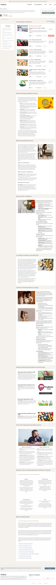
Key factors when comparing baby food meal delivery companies (7, 46)
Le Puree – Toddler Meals (35, 59)
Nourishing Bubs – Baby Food (36, 80)
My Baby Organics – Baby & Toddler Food (37, 70)
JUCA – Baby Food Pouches (35, 39)
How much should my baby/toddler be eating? (26, 549)
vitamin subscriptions (11, 577)
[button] (35, 521)
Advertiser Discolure (53, 22)
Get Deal (39, 26)
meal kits (25, 576)
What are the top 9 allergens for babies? (25, 545)
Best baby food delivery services (7, 32)
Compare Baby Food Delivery (6, 28)
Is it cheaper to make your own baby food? (7, 36)
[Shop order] (52, 21)
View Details (45, 35)
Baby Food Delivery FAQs (6, 48)
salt (35, 175)
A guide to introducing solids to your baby (7, 39)
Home (1, 19)
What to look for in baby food (6, 33)
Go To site (51, 35)
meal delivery (6, 577)
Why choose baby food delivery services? (6, 30)
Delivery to (50, 28)
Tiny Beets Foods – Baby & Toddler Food (37, 29)
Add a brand (33, 583)
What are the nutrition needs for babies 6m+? (26, 543)
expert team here (24, 579)
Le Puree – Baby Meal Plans (35, 49)
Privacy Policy (39, 583)
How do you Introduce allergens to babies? (25, 547)
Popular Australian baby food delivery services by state (8, 41)
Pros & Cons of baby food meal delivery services (7, 44)
